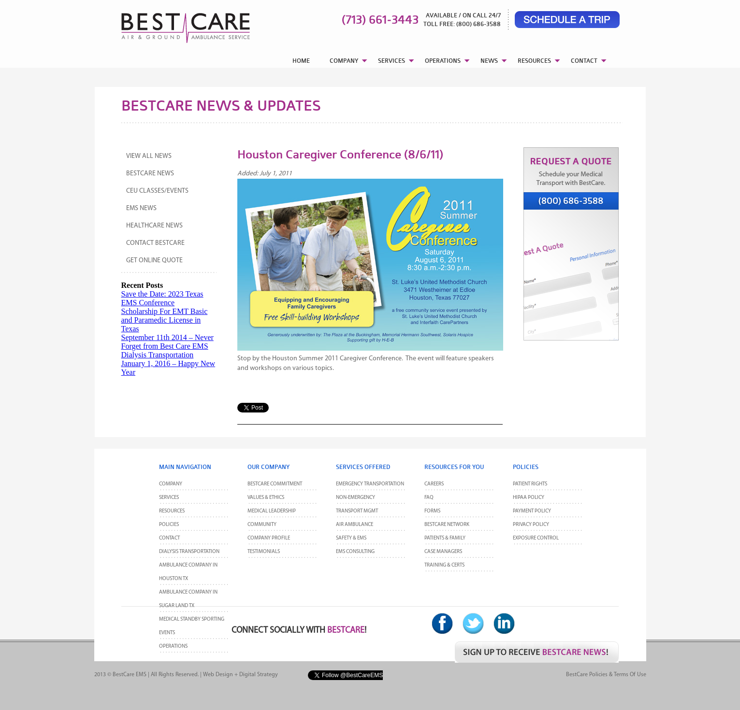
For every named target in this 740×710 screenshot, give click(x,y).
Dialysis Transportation (157, 355)
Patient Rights (530, 484)
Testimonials (263, 551)
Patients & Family (444, 538)
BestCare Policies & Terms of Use (606, 675)
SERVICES (391, 60)
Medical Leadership (271, 511)
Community (261, 524)
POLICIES (169, 524)
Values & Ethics (265, 497)
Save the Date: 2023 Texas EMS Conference (162, 298)
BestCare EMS (129, 675)
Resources (172, 511)
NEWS (489, 60)
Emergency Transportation (370, 484)
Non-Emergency (355, 497)
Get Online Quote (154, 260)
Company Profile (268, 538)
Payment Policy (532, 511)
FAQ (429, 497)
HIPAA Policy (528, 497)
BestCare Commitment (274, 484)
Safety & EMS (351, 538)
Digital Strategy (258, 675)
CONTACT (584, 60)
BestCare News (150, 173)
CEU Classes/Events (157, 191)
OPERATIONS (443, 60)
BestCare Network (446, 524)
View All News (149, 156)
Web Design (218, 675)
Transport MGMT (357, 511)
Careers (434, 484)
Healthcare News (154, 225)
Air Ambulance (354, 524)
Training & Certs (444, 565)
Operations (173, 646)
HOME (301, 60)
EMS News (141, 208)
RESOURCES (534, 60)
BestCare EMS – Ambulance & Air (173, 24)
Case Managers (443, 551)
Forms (432, 511)
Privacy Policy (531, 524)
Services (169, 497)
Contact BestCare (155, 243)
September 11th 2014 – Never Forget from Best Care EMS (167, 341)
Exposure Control (536, 538)
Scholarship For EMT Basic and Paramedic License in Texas (164, 320)
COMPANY (344, 60)
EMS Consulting (355, 551)
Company (170, 484)
